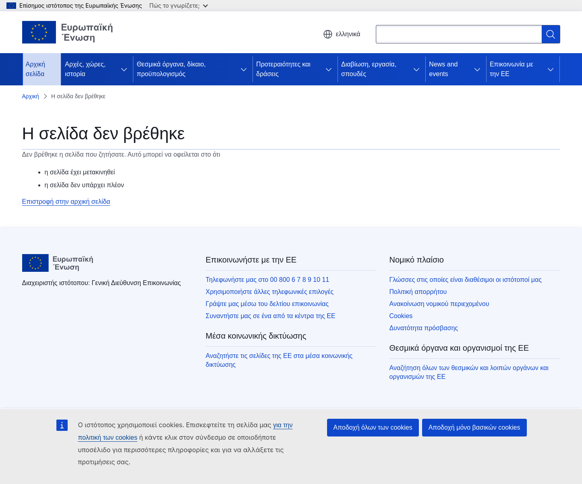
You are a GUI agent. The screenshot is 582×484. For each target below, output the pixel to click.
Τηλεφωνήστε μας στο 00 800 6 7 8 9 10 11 (267, 279)
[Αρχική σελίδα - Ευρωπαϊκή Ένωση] (67, 32)
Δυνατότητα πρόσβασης (423, 328)
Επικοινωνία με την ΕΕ (511, 69)
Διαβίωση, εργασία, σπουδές (368, 69)
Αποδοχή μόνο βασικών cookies (474, 427)
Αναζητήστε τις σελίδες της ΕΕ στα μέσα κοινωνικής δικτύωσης (279, 360)
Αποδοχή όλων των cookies (372, 427)
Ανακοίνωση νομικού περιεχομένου (439, 303)
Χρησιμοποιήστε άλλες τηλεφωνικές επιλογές (270, 291)
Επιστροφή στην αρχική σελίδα (66, 201)
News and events (443, 69)
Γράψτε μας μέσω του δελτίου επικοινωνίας (267, 303)
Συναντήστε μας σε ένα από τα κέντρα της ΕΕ (271, 315)
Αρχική (30, 96)
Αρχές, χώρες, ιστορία (85, 69)
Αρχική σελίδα (36, 69)
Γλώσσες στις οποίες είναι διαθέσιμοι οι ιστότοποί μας (465, 279)
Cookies (401, 315)
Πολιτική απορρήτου (418, 291)
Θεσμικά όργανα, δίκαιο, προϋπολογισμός (171, 69)
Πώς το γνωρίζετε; (178, 5)
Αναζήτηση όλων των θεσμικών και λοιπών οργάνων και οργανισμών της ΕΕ (469, 372)
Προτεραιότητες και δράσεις (283, 69)
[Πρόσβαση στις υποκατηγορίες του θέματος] (124, 69)
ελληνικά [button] (341, 34)
